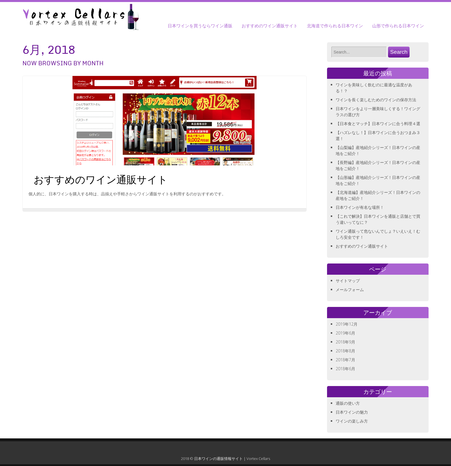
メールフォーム (350, 289)
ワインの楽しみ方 (352, 421)
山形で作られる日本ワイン (398, 25)
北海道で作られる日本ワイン (335, 25)
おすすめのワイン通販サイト (270, 25)
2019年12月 (347, 324)
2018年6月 (345, 368)
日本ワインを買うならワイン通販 (200, 25)
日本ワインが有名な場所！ (360, 207)
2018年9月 (345, 342)
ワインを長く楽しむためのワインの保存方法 (376, 99)
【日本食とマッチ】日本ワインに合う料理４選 (378, 123)
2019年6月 (345, 333)
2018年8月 (345, 351)
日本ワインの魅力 (352, 412)
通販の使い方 (348, 403)
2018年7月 (345, 359)
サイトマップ (348, 280)
